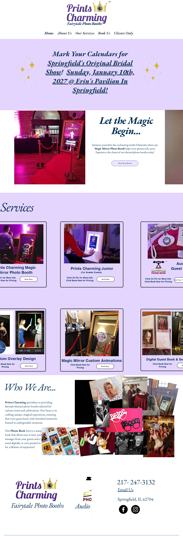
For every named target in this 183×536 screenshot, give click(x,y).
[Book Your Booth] (124, 163)
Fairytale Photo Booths (37, 505)
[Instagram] (135, 509)
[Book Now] (29, 279)
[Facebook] (123, 509)
